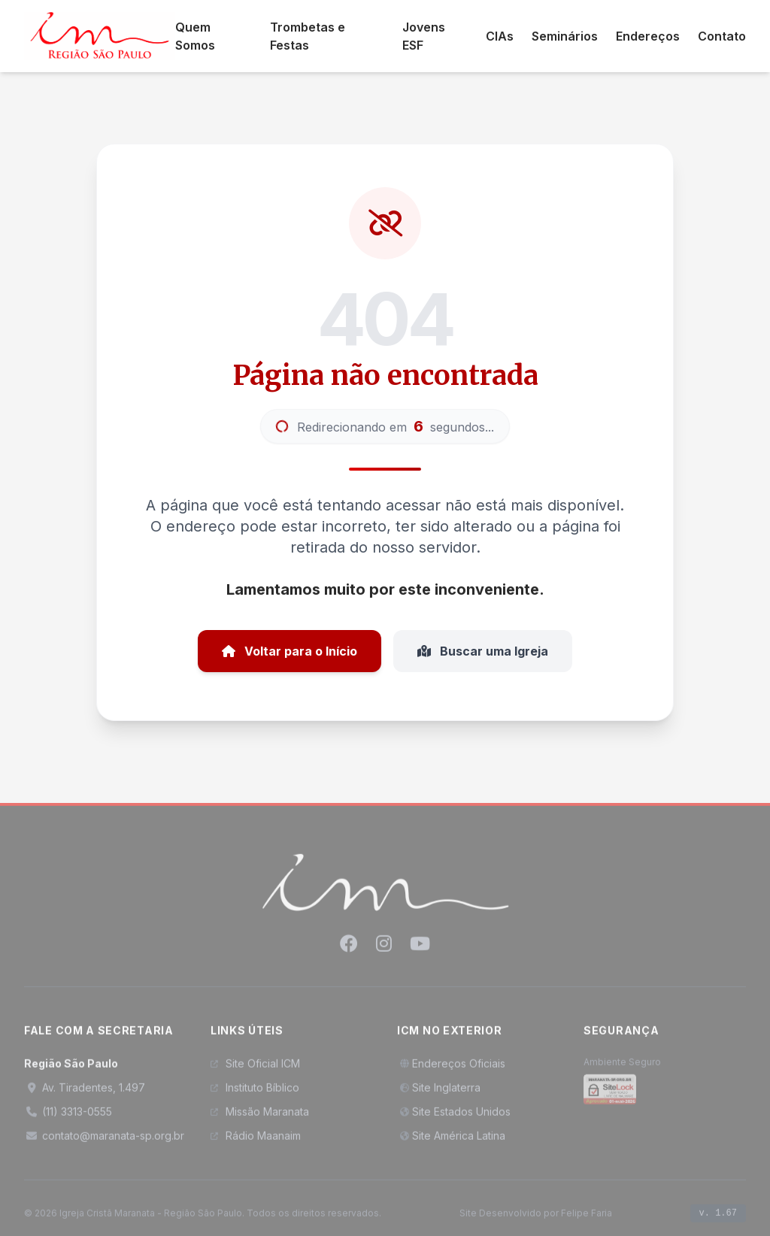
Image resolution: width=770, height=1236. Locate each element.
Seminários (565, 36)
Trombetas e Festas (307, 36)
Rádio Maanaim (256, 1140)
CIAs (500, 36)
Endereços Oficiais (451, 1068)
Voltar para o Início (289, 651)
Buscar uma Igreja (482, 651)
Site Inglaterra (438, 1092)
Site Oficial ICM (255, 1068)
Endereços (648, 36)
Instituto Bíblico (255, 1092)
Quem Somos (195, 36)
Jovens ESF (423, 36)
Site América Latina (451, 1140)
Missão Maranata (260, 1116)
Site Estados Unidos (454, 1116)
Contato (722, 36)
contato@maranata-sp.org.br (104, 1140)
